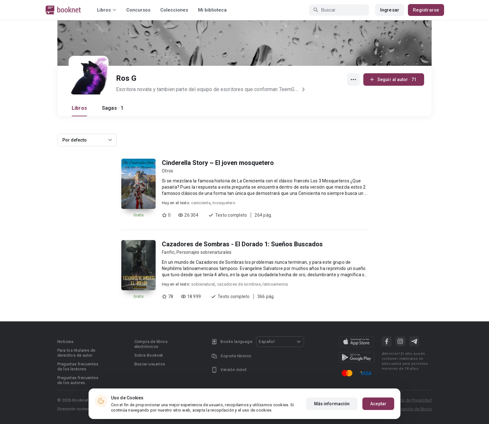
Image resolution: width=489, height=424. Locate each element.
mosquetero (223, 202)
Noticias (65, 341)
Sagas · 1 (112, 108)
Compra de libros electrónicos (150, 344)
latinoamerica (275, 284)
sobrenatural (203, 284)
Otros (167, 170)
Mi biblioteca (212, 10)
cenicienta (201, 202)
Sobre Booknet (148, 355)
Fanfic (168, 252)
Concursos (138, 10)
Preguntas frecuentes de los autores (77, 380)
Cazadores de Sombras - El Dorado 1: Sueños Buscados (242, 244)
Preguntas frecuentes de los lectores (77, 366)
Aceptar (378, 403)
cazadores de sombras (239, 284)
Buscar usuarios (149, 364)
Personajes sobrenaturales (204, 252)
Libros (79, 108)
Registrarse (426, 10)
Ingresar (389, 10)
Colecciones (174, 10)
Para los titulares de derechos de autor (76, 353)
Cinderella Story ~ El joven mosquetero (218, 162)
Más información (332, 403)
